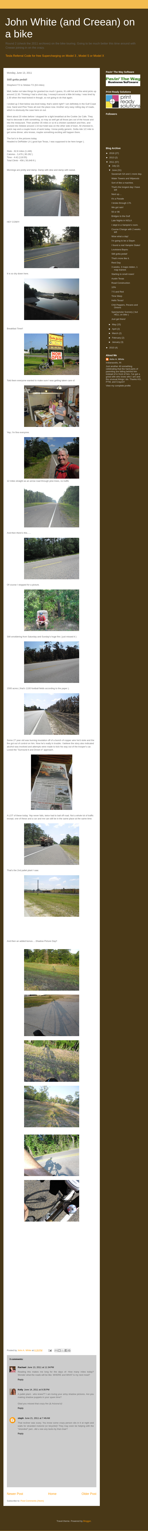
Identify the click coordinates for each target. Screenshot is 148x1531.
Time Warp (116, 296)
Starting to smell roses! (122, 274)
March (115, 333)
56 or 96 (115, 212)
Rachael (22, 1367)
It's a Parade (117, 198)
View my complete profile (118, 385)
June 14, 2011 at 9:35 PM (36, 1389)
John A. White (116, 359)
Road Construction (120, 283)
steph (21, 1418)
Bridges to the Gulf (120, 216)
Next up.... (116, 194)
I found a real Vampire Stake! (125, 245)
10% (113, 287)
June (115, 170)
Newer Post (15, 1494)
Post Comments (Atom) (32, 1501)
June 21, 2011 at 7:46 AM (37, 1418)
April (114, 329)
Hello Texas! (117, 300)
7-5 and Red (117, 291)
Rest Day (115, 262)
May (114, 324)
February (117, 337)
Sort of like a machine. (122, 182)
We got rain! (117, 207)
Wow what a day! (119, 236)
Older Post (89, 1494)
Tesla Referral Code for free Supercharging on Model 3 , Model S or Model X (55, 55)
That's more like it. (120, 258)
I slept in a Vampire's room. (124, 225)
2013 (112, 157)
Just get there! (118, 319)
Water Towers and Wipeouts (125, 178)
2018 (112, 153)
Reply (20, 1379)
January (116, 342)
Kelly (20, 1389)
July (114, 165)
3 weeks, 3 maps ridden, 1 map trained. (124, 268)
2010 (112, 347)
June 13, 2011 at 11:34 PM (40, 1367)
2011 (112, 162)
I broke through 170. (121, 203)
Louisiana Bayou (119, 249)
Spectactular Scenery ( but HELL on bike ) (124, 313)
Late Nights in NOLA (121, 220)
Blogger (87, 1521)
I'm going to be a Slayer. (123, 240)
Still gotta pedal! (119, 254)
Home (52, 1494)
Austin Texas (117, 278)
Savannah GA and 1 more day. (126, 174)
